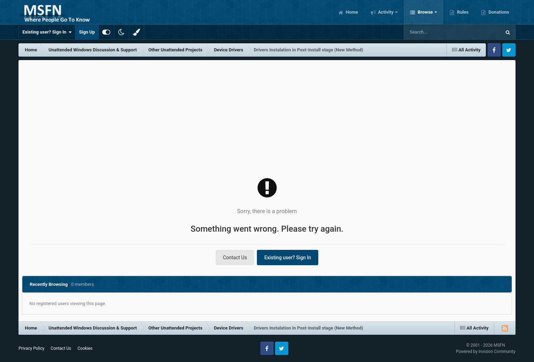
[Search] (436, 32)
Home (351, 12)
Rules (462, 12)
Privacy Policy (31, 348)
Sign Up (87, 32)
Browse (425, 12)
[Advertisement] (267, 112)
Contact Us (235, 257)
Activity (386, 12)
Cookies (84, 348)
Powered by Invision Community (486, 351)
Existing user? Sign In (47, 32)
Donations (498, 12)
